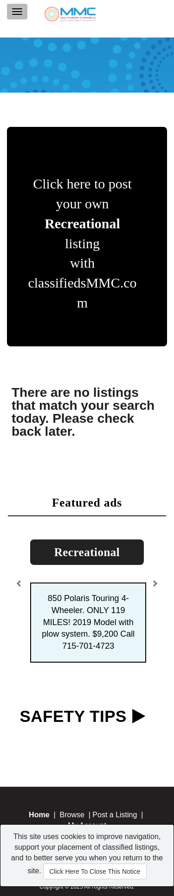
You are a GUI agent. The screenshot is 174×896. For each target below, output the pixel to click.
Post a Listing (114, 815)
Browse (71, 815)
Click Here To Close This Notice (94, 871)
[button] (20, 580)
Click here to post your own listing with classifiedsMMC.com (82, 243)
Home (39, 815)
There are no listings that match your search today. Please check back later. (83, 412)
